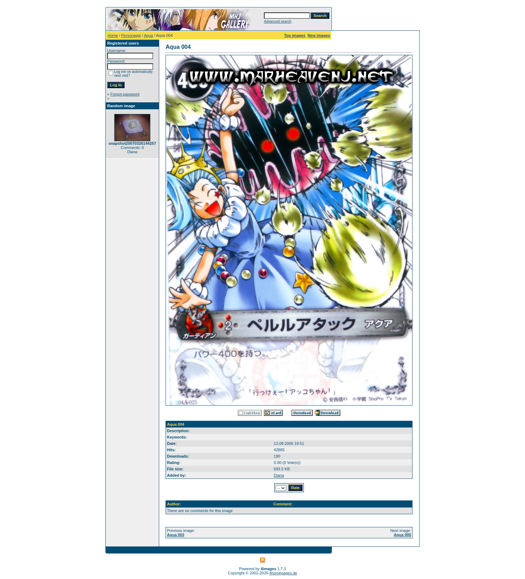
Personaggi (131, 35)
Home (113, 35)
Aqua (148, 35)
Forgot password (124, 94)
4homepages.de (283, 573)
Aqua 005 (402, 535)
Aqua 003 (175, 535)
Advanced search (277, 21)
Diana (279, 475)
